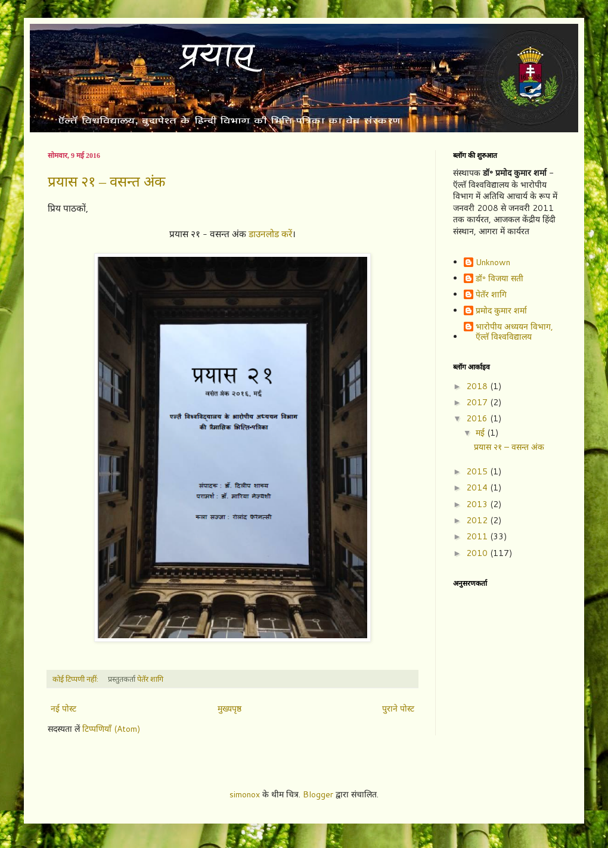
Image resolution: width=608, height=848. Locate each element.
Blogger (318, 794)
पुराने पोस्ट (398, 709)
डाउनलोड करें (270, 233)
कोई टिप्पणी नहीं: (76, 678)
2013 (478, 504)
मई (481, 433)
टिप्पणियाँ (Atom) (111, 729)
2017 (478, 402)
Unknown (493, 262)
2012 (478, 520)
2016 (478, 418)
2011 (478, 536)
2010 (478, 553)
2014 (478, 487)
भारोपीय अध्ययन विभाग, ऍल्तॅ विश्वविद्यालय (514, 332)
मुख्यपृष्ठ (229, 709)
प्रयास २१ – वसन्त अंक (106, 182)
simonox (244, 794)
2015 (478, 471)
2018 (478, 386)
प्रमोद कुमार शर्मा (501, 311)
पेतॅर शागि (491, 295)
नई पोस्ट (63, 709)
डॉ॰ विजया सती (499, 279)
